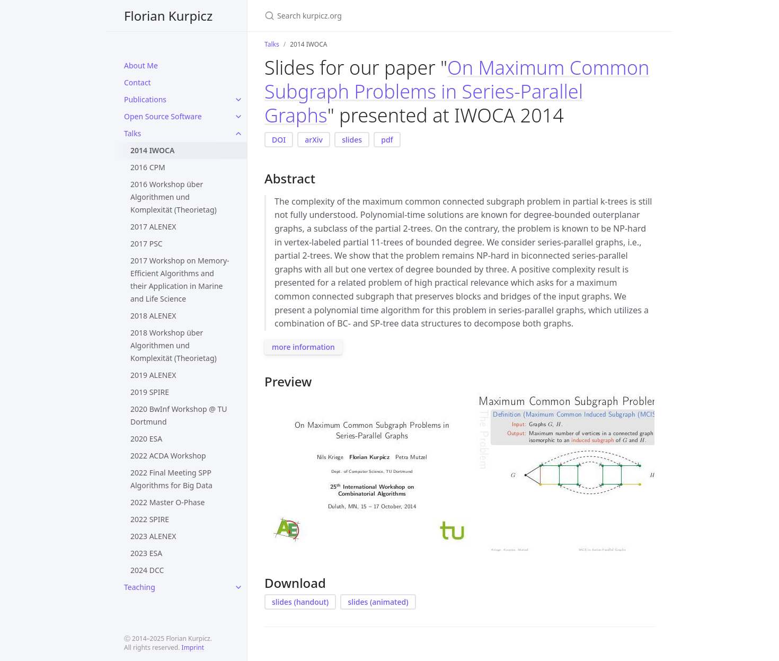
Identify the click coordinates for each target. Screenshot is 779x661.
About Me (141, 65)
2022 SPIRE (149, 519)
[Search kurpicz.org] (389, 15)
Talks (132, 133)
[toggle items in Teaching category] (238, 587)
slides (352, 140)
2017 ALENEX (153, 227)
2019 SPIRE (149, 392)
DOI (279, 140)
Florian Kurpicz (168, 15)
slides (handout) (300, 602)
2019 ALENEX (153, 375)
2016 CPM (147, 167)
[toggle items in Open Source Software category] (238, 116)
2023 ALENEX (153, 536)
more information (303, 347)
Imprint (193, 647)
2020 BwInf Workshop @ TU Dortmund (178, 415)
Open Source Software (163, 116)
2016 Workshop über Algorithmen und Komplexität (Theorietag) (173, 197)
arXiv (314, 140)
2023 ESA (146, 553)
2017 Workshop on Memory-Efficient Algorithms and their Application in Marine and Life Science (179, 279)
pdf (387, 140)
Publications (145, 99)
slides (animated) (378, 602)
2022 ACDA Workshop (168, 456)
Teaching (139, 587)
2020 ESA (146, 439)
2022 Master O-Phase (167, 502)
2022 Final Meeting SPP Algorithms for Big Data (171, 479)
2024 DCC (147, 570)
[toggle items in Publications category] (238, 99)
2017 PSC (146, 244)
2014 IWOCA (152, 150)
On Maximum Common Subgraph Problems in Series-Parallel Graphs (456, 91)
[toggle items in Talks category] (238, 133)
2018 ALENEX (153, 316)
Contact (137, 82)
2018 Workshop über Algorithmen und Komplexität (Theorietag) (173, 345)
